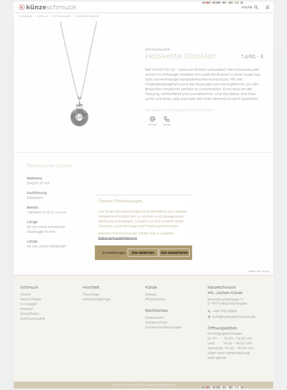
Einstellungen (114, 220)
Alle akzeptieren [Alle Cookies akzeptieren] (174, 220)
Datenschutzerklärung (117, 205)
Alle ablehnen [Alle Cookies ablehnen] (142, 220)
